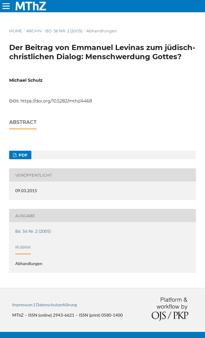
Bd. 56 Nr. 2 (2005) (63, 30)
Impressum (22, 304)
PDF (22, 155)
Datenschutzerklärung (56, 304)
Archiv (34, 30)
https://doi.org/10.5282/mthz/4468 (56, 101)
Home (15, 30)
